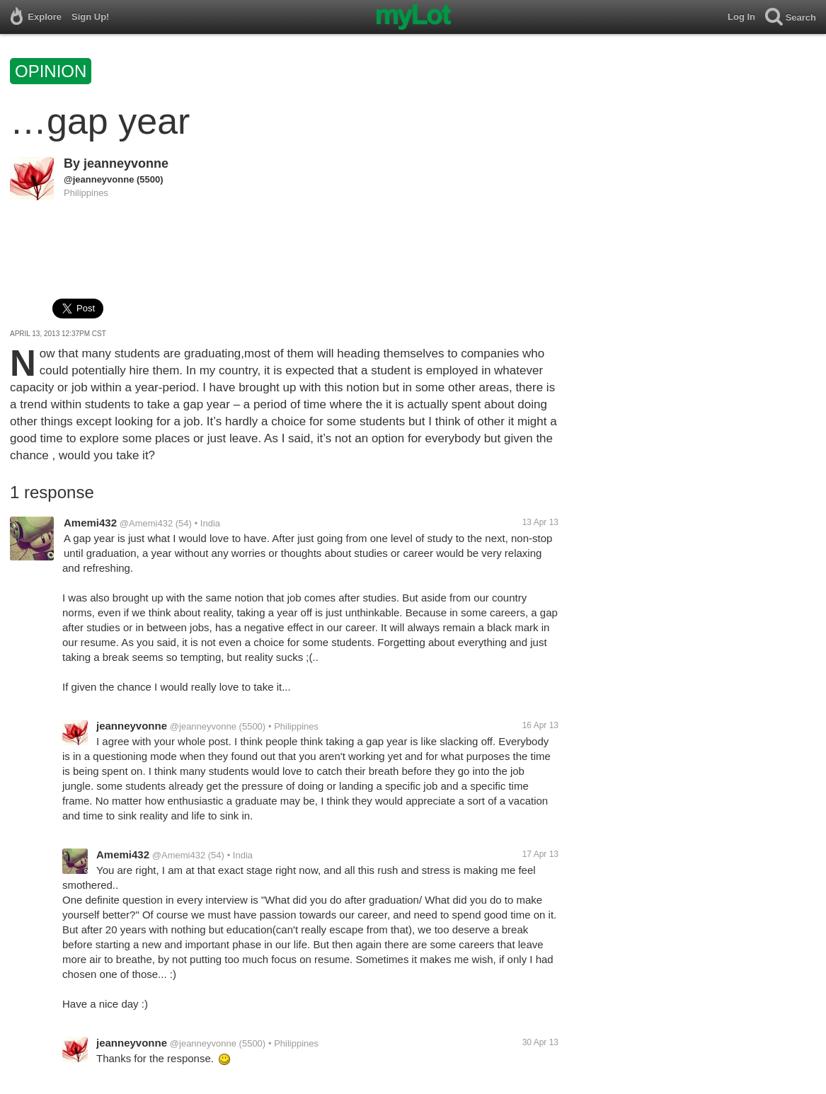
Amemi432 (90, 523)
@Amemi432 (146, 523)
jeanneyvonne (126, 163)
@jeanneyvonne (99, 179)
